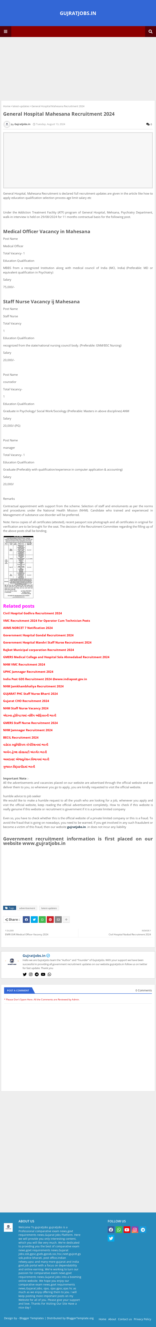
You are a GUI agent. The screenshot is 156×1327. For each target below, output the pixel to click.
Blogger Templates (31, 1318)
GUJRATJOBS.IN (78, 13)
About (112, 1319)
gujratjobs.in (76, 827)
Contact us (125, 1319)
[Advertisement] (78, 68)
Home (6, 106)
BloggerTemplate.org (80, 1318)
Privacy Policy (142, 1319)
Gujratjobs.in (34, 955)
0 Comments (144, 990)
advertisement (27, 908)
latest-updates (20, 106)
